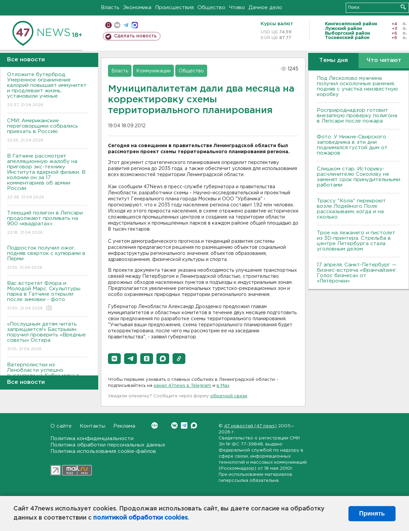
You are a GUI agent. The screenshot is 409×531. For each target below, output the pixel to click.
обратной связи (228, 396)
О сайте (61, 426)
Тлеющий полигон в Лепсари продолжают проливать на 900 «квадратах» (47, 223)
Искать (403, 6)
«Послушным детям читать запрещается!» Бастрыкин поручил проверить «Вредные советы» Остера (47, 337)
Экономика (137, 7)
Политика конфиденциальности (92, 438)
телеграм (126, 25)
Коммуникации (153, 71)
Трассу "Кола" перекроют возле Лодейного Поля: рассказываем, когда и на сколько (351, 209)
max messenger (135, 25)
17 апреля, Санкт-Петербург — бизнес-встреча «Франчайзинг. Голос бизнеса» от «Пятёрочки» (357, 273)
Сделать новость (135, 36)
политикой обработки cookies (140, 518)
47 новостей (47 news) (250, 426)
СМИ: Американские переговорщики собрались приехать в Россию (47, 131)
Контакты (92, 426)
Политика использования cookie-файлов (103, 451)
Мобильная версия (108, 25)
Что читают (384, 60)
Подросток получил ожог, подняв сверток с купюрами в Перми (47, 258)
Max (194, 425)
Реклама (124, 426)
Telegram (184, 425)
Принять (372, 513)
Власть (110, 7)
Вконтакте (154, 425)
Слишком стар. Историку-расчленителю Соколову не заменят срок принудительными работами (358, 177)
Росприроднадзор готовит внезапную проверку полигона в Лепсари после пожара (357, 115)
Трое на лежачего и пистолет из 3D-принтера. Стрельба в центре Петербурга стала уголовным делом (356, 241)
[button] (114, 358)
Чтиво (237, 7)
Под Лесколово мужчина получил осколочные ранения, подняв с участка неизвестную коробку (357, 86)
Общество (211, 7)
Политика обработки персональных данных (107, 445)
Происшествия (174, 7)
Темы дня (333, 60)
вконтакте (117, 25)
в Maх (223, 386)
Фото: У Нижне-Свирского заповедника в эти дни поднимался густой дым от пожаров (352, 145)
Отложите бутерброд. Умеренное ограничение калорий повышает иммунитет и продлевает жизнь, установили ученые (47, 90)
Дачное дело (265, 7)
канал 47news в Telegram (182, 386)
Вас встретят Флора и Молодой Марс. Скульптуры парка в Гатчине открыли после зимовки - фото (47, 296)
